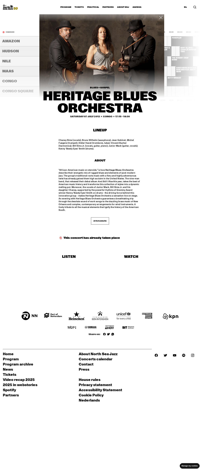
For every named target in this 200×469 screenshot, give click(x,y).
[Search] (195, 7)
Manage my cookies (190, 466)
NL (185, 7)
